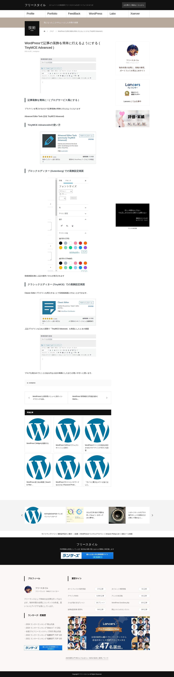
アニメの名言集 (132, 228)
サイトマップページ (49, 534)
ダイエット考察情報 (131, 589)
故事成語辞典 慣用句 (87, 609)
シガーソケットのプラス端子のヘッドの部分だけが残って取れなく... (137, 515)
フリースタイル (35, 5)
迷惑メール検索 (126, 534)
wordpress (36, 51)
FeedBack (74, 13)
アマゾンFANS (87, 596)
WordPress (95, 13)
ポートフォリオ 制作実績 (87, 589)
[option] (45, 515)
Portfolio (52, 13)
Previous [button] (22, 515)
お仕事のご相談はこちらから (134, 5)
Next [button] (152, 515)
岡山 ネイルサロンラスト (131, 609)
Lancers (127, 101)
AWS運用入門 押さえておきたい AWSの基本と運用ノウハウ (87, 658)
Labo (113, 13)
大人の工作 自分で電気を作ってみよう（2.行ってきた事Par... (95, 515)
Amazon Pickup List (112, 534)
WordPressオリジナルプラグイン (92, 534)
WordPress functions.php (131, 603)
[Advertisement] (132, 165)
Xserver (135, 13)
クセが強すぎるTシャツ (87, 603)
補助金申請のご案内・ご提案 (68, 534)
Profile (30, 13)
